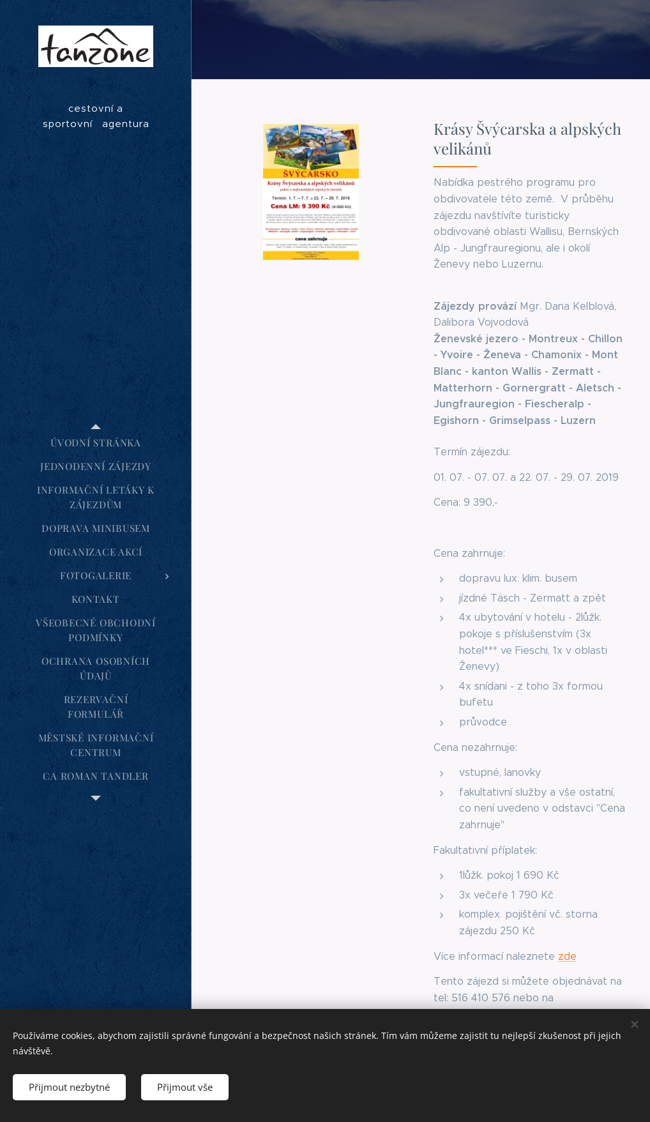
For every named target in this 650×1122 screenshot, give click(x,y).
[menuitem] (96, 443)
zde (567, 956)
